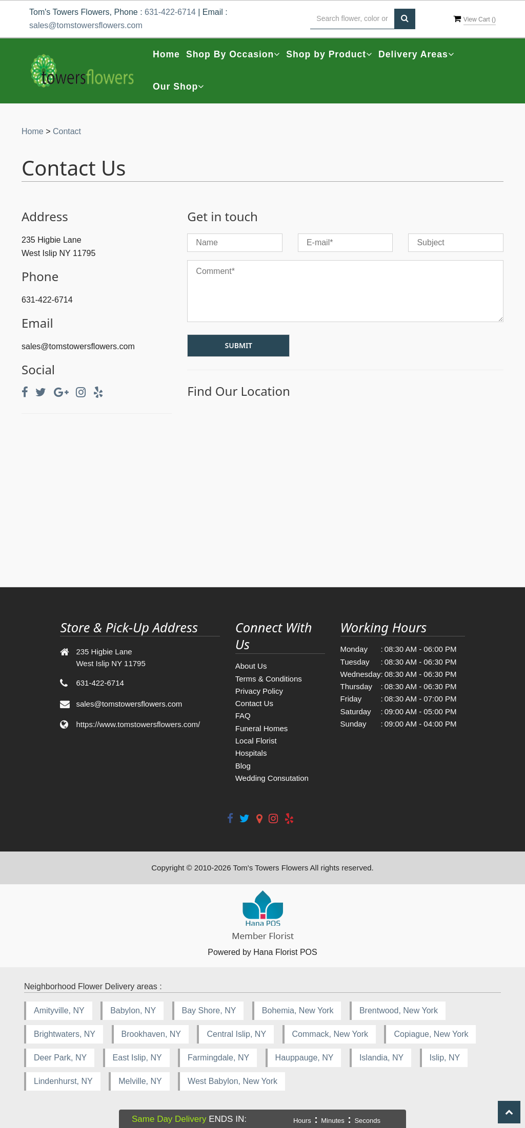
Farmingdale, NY (218, 1057)
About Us (251, 666)
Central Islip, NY (236, 1034)
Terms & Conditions (268, 678)
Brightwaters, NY (64, 1034)
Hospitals (251, 753)
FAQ (243, 715)
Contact (67, 131)
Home (166, 54)
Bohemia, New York (298, 1010)
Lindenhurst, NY (63, 1081)
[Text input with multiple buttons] (352, 19)
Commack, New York (330, 1034)
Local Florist (256, 740)
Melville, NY (139, 1081)
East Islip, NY (137, 1057)
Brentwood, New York (398, 1010)
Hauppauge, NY (304, 1057)
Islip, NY (445, 1057)
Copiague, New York (431, 1034)
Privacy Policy (259, 691)
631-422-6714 (170, 12)
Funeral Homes (261, 728)
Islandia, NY (381, 1057)
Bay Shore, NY (209, 1010)
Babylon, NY (133, 1010)
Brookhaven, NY (151, 1034)
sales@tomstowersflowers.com (86, 25)
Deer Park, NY (60, 1057)
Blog (243, 765)
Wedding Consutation (272, 778)
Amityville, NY (59, 1010)
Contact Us (254, 703)
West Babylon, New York (232, 1081)
